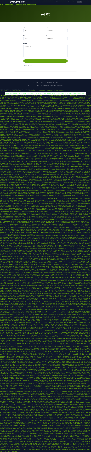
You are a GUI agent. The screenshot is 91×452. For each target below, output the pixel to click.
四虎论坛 (88, 248)
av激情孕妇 (52, 356)
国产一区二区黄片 (76, 163)
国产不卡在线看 (45, 385)
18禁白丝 (27, 308)
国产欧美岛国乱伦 (28, 377)
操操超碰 (4, 346)
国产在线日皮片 (73, 203)
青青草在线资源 (65, 293)
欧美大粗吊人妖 (50, 192)
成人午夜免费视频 (8, 108)
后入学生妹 (23, 238)
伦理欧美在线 (16, 370)
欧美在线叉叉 (48, 295)
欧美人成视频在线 (48, 415)
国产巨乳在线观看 (38, 116)
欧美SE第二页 (46, 177)
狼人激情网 (3, 201)
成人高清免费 (78, 378)
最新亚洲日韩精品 (41, 143)
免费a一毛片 (25, 143)
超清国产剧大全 (25, 126)
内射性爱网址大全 (65, 187)
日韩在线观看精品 (62, 160)
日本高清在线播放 (40, 351)
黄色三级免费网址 (60, 142)
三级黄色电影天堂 (57, 415)
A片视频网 (77, 156)
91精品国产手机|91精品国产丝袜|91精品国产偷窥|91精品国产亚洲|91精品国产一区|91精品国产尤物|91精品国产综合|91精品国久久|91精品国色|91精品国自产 (55, 226)
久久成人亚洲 (5, 177)
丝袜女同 (87, 161)
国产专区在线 (14, 325)
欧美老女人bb (10, 127)
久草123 (59, 188)
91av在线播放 (16, 148)
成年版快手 (26, 195)
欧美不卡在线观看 (61, 259)
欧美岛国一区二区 (58, 164)
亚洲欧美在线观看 (85, 126)
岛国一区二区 (84, 160)
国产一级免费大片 (7, 139)
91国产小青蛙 (77, 131)
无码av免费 (25, 353)
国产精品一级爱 (6, 332)
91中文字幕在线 (32, 126)
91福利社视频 (59, 150)
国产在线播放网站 (24, 139)
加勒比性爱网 (51, 105)
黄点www (15, 295)
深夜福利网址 (50, 139)
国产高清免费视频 (17, 291)
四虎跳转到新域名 (35, 332)
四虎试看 (61, 118)
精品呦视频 (65, 205)
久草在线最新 (84, 172)
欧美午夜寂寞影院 (46, 147)
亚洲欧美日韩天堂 (20, 245)
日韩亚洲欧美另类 (12, 338)
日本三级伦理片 (28, 385)
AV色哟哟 (39, 155)
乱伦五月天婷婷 (51, 182)
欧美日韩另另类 (65, 356)
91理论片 (30, 171)
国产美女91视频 (82, 206)
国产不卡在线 (4, 111)
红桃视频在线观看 (86, 254)
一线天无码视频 (80, 375)
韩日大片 (48, 372)
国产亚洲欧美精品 (72, 351)
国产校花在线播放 (86, 312)
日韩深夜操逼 (30, 324)
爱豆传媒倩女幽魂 (17, 126)
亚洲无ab (31, 353)
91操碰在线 (32, 100)
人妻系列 (11, 126)
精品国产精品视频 (17, 259)
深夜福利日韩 (40, 288)
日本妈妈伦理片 (70, 298)
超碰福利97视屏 (27, 198)
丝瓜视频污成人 (54, 201)
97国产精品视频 (57, 119)
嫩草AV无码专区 (14, 393)
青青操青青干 (27, 211)
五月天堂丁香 (82, 198)
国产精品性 (29, 95)
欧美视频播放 (27, 359)
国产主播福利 (23, 320)
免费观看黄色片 (3, 338)
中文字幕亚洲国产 (66, 335)
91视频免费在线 (18, 205)
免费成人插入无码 (31, 320)
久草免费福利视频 (16, 271)
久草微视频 (14, 361)
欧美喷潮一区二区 (40, 205)
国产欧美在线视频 (48, 100)
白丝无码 (33, 393)
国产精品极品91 (5, 406)
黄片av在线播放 (78, 291)
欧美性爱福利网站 (25, 262)
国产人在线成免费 (42, 106)
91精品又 (55, 200)
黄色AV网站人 (31, 208)
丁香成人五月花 (19, 135)
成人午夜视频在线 (84, 335)
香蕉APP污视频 (81, 150)
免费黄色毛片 (5, 105)
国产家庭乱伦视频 (58, 404)
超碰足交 (18, 398)
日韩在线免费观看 (18, 261)
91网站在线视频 (20, 427)
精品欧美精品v (70, 193)
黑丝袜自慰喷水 (42, 185)
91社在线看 (16, 185)
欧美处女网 (15, 404)
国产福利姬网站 (82, 314)
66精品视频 (29, 163)
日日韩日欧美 (42, 388)
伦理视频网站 (28, 156)
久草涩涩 (26, 147)
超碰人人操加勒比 (84, 422)
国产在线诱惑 (85, 188)
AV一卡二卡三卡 (68, 261)
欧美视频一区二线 (47, 423)
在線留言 (79, 1)
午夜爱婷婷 (59, 288)
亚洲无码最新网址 (19, 240)
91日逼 (19, 203)
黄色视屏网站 (39, 147)
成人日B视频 (69, 259)
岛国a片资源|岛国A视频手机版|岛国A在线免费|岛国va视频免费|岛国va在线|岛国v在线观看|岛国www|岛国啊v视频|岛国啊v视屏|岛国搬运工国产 (48, 221)
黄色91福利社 (38, 208)
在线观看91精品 (79, 211)
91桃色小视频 (13, 211)
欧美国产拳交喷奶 (80, 127)
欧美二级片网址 (81, 193)
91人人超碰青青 (18, 193)
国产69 (8, 430)
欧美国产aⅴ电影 (85, 243)
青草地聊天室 (58, 433)
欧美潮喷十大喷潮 (75, 414)
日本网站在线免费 (51, 124)
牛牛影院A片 (84, 168)
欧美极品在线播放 (67, 439)
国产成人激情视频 (35, 132)
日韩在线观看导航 (31, 328)
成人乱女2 (4, 298)
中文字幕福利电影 (53, 274)
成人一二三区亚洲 (11, 373)
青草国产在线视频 (58, 105)
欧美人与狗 (13, 332)
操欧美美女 (58, 438)
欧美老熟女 (69, 372)
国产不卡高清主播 (39, 415)
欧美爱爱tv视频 (85, 164)
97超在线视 (57, 193)
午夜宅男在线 (16, 150)
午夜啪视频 (24, 203)
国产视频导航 (50, 377)
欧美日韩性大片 (21, 439)
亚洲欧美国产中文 (82, 238)
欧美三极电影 (79, 309)
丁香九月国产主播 (68, 200)
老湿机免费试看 (21, 325)
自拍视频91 (23, 121)
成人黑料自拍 (50, 168)
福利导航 (65, 150)
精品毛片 (51, 171)
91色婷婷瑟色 (82, 135)
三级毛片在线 (60, 325)
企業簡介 (57, 1)
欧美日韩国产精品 (82, 381)
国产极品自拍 (48, 197)
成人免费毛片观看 (24, 433)
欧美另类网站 (48, 346)
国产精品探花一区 (36, 163)
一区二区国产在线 (65, 238)
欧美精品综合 (31, 356)
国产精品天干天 (24, 108)
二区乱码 (59, 238)
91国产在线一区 (78, 298)
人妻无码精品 (53, 103)
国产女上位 (14, 412)
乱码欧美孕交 (41, 142)
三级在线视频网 (73, 373)
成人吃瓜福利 (71, 124)
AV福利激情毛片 (3, 205)
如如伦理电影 (46, 357)
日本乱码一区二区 (63, 312)
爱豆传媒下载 (60, 200)
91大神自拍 (31, 98)
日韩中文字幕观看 (57, 97)
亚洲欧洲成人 (55, 113)
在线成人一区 (50, 335)
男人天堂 (14, 174)
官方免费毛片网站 (20, 357)
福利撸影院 (29, 129)
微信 (24, 35)
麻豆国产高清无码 (30, 333)
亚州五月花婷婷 (25, 373)
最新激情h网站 (28, 179)
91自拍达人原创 (20, 332)
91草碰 (29, 132)
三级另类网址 (29, 251)
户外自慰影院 (27, 102)
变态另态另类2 (30, 185)
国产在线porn (57, 393)
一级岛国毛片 (28, 396)
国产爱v (86, 299)
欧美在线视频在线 (20, 340)
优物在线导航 (65, 449)
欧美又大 (56, 127)
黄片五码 (73, 425)
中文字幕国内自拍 (68, 447)
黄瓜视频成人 (78, 148)
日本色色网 (34, 345)
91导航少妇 (74, 288)
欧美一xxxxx (23, 113)
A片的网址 (72, 243)
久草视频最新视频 (55, 348)
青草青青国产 (15, 304)
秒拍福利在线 (23, 301)
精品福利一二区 (82, 295)
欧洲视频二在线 (80, 428)
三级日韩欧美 (13, 168)
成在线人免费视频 (15, 378)
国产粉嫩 (4, 185)
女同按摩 (17, 272)
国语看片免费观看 (25, 312)
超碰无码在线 (19, 180)
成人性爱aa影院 (12, 115)
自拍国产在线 (34, 399)
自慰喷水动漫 (52, 272)
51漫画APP (71, 164)
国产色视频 (65, 177)
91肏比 (30, 193)
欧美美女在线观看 (57, 293)
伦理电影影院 (67, 279)
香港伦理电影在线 (56, 110)
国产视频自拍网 (40, 304)
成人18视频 (76, 192)
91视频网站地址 (60, 425)
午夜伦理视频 (42, 264)
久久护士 (40, 253)
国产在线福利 (67, 203)
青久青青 (4, 192)
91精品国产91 (35, 137)
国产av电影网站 (17, 306)
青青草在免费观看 (42, 335)
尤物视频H (53, 412)
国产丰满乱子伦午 (81, 288)
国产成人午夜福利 (23, 304)
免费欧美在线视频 (76, 362)
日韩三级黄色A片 (80, 134)
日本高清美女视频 (87, 388)
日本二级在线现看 (78, 409)
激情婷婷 (36, 250)
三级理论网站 (73, 328)
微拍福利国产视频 (58, 106)
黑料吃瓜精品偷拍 (44, 132)
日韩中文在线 (45, 119)
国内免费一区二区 (86, 441)
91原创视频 (22, 197)
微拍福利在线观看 (10, 95)
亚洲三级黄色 (70, 348)
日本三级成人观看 (79, 169)
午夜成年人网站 (35, 201)
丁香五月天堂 (73, 95)
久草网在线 (32, 121)
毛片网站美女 (87, 203)
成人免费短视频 (80, 406)
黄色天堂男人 (32, 119)
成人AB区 (65, 399)
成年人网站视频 (4, 187)
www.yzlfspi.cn (34, 85)
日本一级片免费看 (84, 301)
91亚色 (72, 274)
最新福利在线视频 (24, 372)
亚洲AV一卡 (13, 161)
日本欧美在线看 (16, 188)
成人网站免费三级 (31, 243)
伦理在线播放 (47, 103)
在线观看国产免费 (62, 290)
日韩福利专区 (78, 195)
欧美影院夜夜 (67, 410)
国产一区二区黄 (59, 410)
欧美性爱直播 (44, 391)
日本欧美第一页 (18, 187)
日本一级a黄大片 (82, 269)
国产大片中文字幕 (71, 139)
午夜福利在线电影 (79, 264)
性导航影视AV (10, 134)
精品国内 (74, 370)
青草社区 (10, 259)
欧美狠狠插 (36, 160)
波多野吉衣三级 (6, 161)
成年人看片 (63, 343)
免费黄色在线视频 (15, 197)
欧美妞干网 (60, 242)
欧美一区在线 (68, 129)
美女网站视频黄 (75, 200)
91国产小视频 (62, 190)
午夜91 (12, 415)
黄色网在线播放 (11, 205)
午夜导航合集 (11, 436)
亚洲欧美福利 (8, 312)
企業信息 (73, 1)
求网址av (11, 306)
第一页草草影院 (54, 184)
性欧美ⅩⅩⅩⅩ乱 (26, 105)
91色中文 (15, 354)
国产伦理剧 (44, 176)
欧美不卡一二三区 (80, 277)
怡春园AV (70, 383)
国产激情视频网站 (5, 110)
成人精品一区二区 (52, 121)
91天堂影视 (85, 197)
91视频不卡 (32, 283)
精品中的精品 (51, 119)
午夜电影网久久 (38, 115)
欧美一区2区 (47, 279)
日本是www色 (6, 362)
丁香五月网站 (31, 168)
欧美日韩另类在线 (68, 240)
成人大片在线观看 (66, 361)
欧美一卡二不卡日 (46, 283)
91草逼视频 (79, 208)
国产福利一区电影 (10, 311)
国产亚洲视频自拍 (40, 328)
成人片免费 (85, 166)
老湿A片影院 (70, 168)
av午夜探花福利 (44, 171)
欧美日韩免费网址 (47, 444)
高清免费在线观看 (16, 312)
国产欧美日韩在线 (40, 150)
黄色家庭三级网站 (86, 275)
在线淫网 (88, 282)
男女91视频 (16, 169)
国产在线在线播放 (33, 433)
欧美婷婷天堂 (12, 237)
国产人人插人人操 (78, 336)
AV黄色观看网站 (81, 121)
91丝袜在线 (70, 185)
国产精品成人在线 (36, 134)
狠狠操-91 (74, 158)
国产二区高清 (83, 184)
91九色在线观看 (77, 185)
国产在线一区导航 (52, 390)
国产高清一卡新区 (10, 124)
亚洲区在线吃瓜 (57, 262)
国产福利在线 (63, 115)
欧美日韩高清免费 (26, 180)
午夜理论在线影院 (82, 373)
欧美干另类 (46, 274)
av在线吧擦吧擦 (18, 402)
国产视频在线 (44, 419)
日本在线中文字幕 (51, 396)
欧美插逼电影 (77, 423)
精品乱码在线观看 (78, 443)
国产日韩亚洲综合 (23, 192)
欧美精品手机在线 (4, 262)
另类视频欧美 (23, 174)
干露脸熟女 (60, 206)
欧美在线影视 (79, 420)
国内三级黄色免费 (56, 422)
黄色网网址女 (26, 135)
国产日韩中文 (67, 419)
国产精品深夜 (50, 287)
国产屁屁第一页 (30, 164)
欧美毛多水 (58, 324)
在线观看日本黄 (8, 163)
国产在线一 (86, 116)
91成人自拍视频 (56, 296)
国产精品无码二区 (13, 396)
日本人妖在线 (72, 386)
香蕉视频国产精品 (17, 176)
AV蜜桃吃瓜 (10, 188)
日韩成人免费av (77, 348)
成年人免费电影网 (69, 253)
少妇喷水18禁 (65, 164)
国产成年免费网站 (85, 131)
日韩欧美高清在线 (9, 330)
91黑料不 (43, 197)
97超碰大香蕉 (20, 102)
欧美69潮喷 (73, 113)
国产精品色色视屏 (48, 123)
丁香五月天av (22, 200)
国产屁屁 (19, 108)
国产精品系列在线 (29, 277)
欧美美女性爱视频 (39, 402)
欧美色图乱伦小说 (82, 155)
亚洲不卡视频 (56, 394)
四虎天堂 (69, 287)
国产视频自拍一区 (56, 285)
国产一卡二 (25, 274)
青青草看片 (54, 295)
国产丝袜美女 (46, 115)
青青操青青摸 (13, 279)
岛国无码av (86, 407)
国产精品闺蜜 (61, 357)
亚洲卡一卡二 (35, 174)
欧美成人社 (79, 308)
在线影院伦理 (21, 385)
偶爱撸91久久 (55, 246)
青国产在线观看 (79, 340)
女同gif (80, 435)
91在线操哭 (23, 285)
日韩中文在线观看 (63, 431)
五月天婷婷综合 (61, 253)
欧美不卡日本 (22, 425)
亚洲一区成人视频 (82, 142)
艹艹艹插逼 (87, 150)
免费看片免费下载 (27, 414)
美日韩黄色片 (71, 332)
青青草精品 (10, 256)
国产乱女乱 (76, 182)
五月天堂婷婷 (25, 346)
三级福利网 (32, 261)
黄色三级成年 (20, 155)
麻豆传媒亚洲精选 (53, 290)
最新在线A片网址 (32, 147)
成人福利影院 (51, 443)
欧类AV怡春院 (51, 332)
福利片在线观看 (37, 98)
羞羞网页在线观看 (78, 388)
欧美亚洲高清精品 (5, 248)
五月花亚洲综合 (27, 142)
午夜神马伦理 (81, 203)
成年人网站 (44, 238)
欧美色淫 (73, 105)
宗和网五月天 (10, 145)
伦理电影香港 (61, 156)
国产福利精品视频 (28, 391)
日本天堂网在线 (46, 320)
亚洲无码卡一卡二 (75, 325)
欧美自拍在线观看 (53, 357)
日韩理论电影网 (29, 291)
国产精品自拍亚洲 (42, 436)
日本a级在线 (54, 206)
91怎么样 (43, 404)
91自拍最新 (79, 250)
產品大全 (62, 1)
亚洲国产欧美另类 (36, 449)
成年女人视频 (20, 100)
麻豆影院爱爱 (3, 150)
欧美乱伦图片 (6, 386)
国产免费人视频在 (19, 359)
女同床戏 (85, 420)
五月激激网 (78, 275)
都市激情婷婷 (29, 137)
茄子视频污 (18, 110)
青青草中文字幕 (63, 291)
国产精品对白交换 (13, 277)
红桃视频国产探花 (61, 258)
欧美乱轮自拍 (30, 428)
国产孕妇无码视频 (60, 203)
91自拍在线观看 (60, 103)
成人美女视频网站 (59, 407)
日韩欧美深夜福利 (77, 349)
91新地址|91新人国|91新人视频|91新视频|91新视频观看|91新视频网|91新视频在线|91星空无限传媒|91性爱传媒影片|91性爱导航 (28, 227)
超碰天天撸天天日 (52, 325)
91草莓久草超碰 (4, 115)
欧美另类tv (39, 375)
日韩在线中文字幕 (57, 335)
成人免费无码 (26, 261)
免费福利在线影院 (49, 393)
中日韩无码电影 (29, 242)
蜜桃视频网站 (51, 161)
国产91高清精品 (31, 103)
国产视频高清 (10, 118)
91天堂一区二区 (70, 184)
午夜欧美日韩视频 (86, 246)
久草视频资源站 (43, 118)
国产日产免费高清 (80, 412)
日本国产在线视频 (55, 386)
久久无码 (82, 201)
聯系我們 (68, 1)
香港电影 (70, 391)
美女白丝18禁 (25, 193)
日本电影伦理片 (71, 148)
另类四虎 (85, 110)
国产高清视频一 (52, 258)
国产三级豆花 (56, 304)
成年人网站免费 (59, 176)
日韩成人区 (55, 431)
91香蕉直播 (53, 446)
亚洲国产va (82, 306)
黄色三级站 (62, 336)
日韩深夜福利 (14, 438)
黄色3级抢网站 (80, 97)
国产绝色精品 (18, 152)
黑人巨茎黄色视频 (4, 380)
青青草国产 (18, 164)
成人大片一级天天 (57, 187)
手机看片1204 (19, 129)
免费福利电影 (41, 354)
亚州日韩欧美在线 (29, 357)
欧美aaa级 (12, 238)
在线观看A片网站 (42, 248)
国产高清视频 (27, 349)
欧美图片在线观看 (27, 97)
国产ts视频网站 (84, 158)
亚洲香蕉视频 (25, 420)
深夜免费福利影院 (30, 412)
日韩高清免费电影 (77, 399)
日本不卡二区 (48, 108)
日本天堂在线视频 (25, 419)
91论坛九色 (53, 288)
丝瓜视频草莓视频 (32, 327)
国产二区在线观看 (47, 95)
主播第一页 (62, 143)
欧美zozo (69, 385)
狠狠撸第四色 (40, 213)
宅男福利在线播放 (43, 180)
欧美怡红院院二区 (39, 111)
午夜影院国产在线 (34, 187)
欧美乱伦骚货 (22, 254)
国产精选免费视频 (25, 188)
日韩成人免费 (27, 269)
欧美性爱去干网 (13, 407)
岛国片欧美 (22, 319)
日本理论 (44, 190)
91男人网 (46, 333)
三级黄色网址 (18, 435)
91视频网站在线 (74, 111)
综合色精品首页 (44, 243)
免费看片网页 (37, 277)
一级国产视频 (38, 303)
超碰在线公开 (4, 188)
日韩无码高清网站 (28, 381)
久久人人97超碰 (87, 245)
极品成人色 (44, 168)
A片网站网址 (77, 190)
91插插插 (40, 177)
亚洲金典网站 (72, 309)
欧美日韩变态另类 (14, 367)
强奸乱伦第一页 (7, 446)
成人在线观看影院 (23, 258)
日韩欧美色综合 (79, 177)
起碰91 (6, 447)
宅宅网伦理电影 (36, 407)
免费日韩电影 (75, 115)
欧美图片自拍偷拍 (52, 280)
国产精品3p (66, 182)
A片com (81, 200)
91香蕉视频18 (21, 277)
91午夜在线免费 (76, 153)
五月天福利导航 (53, 414)
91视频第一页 (41, 346)
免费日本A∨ (64, 365)
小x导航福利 (8, 197)
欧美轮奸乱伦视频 (63, 235)
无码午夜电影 (66, 243)
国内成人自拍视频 (19, 381)
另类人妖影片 (84, 362)
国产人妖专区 (34, 427)
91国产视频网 (37, 164)
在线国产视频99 (84, 447)
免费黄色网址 (21, 195)
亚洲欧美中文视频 (6, 214)
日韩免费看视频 (12, 348)
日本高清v (17, 206)
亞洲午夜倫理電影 (21, 322)
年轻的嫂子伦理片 (9, 316)
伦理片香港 (9, 201)
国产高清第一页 (56, 174)
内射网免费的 (80, 271)
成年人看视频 (74, 311)
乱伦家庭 (2, 108)
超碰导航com (65, 388)
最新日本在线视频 (23, 209)
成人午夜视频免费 (59, 208)
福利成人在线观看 (7, 412)
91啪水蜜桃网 (30, 203)
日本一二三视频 (54, 420)
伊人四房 (67, 345)
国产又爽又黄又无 (76, 137)
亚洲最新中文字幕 (14, 287)
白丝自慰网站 (51, 291)
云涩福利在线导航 (43, 137)
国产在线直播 (29, 174)
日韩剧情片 (37, 404)
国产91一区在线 (84, 290)
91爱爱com (60, 145)
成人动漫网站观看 (51, 102)
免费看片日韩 (85, 208)
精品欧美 (42, 206)
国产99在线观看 (41, 417)
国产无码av (64, 168)
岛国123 (10, 404)
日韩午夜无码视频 (48, 312)
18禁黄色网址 (41, 237)
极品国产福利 (37, 428)
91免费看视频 (16, 190)
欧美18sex (49, 394)
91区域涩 (73, 275)
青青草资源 (28, 439)
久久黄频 (10, 299)
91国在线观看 (80, 145)
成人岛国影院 (69, 172)
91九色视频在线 (57, 250)
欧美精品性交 (87, 115)
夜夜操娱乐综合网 (75, 346)
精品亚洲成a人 (30, 190)
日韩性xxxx (8, 243)
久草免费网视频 (6, 438)
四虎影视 (63, 129)
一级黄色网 (17, 137)
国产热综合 (48, 140)
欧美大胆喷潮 (20, 388)
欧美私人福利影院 (43, 380)
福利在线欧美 (44, 409)
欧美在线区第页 (44, 242)
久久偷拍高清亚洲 (68, 153)
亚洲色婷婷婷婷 (50, 383)
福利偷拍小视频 (60, 95)
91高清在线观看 (41, 372)
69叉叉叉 (17, 209)
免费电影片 (9, 140)
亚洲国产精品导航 (66, 105)
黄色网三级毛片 (63, 198)
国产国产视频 (39, 444)
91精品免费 (84, 293)
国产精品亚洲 (14, 155)
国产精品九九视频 (64, 422)
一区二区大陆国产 (83, 316)
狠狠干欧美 (27, 150)
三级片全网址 (44, 325)
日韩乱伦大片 (47, 327)
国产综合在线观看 (87, 95)
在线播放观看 (37, 166)
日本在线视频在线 (43, 332)
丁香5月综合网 (54, 145)
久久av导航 (3, 399)
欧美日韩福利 (21, 394)
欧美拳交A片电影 (70, 264)
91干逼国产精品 (50, 435)
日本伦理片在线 (80, 176)
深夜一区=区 (51, 370)
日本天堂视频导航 (17, 111)
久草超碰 (35, 353)
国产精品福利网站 (60, 248)
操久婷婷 (81, 139)
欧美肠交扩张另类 (33, 143)
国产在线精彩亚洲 (85, 427)
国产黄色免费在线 (6, 324)
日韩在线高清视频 (31, 235)
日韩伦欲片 (47, 306)
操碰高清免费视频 (83, 124)
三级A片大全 (27, 348)
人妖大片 (80, 197)
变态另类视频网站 (61, 341)
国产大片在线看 (37, 280)
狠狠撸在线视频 (65, 364)
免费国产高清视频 (43, 201)
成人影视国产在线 (43, 139)
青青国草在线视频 (75, 335)
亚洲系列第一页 (35, 264)
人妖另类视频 (47, 386)
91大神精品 (32, 111)
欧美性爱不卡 (44, 390)
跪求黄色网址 (46, 433)
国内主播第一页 (38, 153)
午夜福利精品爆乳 (22, 243)
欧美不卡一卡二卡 (27, 390)
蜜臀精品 (71, 409)
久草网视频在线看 (55, 140)
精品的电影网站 (39, 274)
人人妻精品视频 (82, 319)
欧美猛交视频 (66, 116)
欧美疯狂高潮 (6, 336)
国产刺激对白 (73, 211)
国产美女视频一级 (28, 364)
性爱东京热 (73, 143)
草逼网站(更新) (55, 336)
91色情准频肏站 (21, 295)
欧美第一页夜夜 (58, 102)
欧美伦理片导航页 (30, 441)
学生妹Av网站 (17, 98)
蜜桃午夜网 (56, 166)
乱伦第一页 (80, 152)
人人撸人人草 (66, 319)
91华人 (37, 124)
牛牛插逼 (71, 388)
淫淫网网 (37, 139)
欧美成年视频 (86, 211)
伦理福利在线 (39, 320)
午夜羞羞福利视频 (18, 316)
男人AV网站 (50, 391)
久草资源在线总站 (17, 303)
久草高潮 (81, 346)
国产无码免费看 (75, 333)
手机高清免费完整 (9, 261)
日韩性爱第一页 (76, 259)
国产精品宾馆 (55, 354)
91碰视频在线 (83, 237)
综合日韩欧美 (55, 111)
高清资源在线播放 (4, 251)
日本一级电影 (69, 160)
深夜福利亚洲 (57, 192)
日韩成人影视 (81, 115)
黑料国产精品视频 (62, 378)
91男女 (64, 118)
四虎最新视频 (25, 341)
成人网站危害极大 (39, 261)
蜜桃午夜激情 (58, 148)
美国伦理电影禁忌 (79, 251)
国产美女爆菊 (83, 287)
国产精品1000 (66, 176)
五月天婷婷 (39, 209)
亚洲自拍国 (31, 298)
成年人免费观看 (71, 235)
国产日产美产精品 (15, 156)
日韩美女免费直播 (70, 190)
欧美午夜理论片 (4, 443)
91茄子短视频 (26, 336)
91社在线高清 (66, 126)
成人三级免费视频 (27, 246)
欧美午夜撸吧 (43, 254)
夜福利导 (14, 290)
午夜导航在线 (32, 153)
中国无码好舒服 (67, 295)
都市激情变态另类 (9, 169)
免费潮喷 (58, 124)
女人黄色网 (10, 441)
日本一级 (7, 179)
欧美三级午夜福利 (57, 364)
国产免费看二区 (18, 166)
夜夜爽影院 (6, 369)
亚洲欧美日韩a (20, 349)
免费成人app (28, 290)
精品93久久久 (54, 152)
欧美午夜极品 (20, 105)
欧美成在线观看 (45, 356)
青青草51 (66, 185)
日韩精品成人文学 (6, 319)
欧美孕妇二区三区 (33, 372)
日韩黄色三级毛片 (81, 433)
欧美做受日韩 (80, 116)
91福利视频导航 (69, 123)
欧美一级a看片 (15, 258)
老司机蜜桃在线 (44, 121)
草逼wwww (87, 192)
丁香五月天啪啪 (61, 275)
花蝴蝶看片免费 (73, 100)
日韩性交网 (32, 341)
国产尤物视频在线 (19, 198)
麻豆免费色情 (83, 414)
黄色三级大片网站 (22, 386)
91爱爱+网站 (51, 245)
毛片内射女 (51, 177)
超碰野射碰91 (67, 325)
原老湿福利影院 (35, 430)
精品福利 (64, 184)
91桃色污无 (54, 417)
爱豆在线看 (88, 148)
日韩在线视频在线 (75, 367)
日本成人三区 (30, 280)
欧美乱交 (62, 349)
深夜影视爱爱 (18, 436)
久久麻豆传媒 (85, 417)
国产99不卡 (23, 163)
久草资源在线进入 (33, 346)
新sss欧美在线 (18, 343)
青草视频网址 (17, 423)
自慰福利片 (58, 373)
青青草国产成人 (9, 113)
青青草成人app (71, 340)
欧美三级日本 (54, 172)
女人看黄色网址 (29, 362)
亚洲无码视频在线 (42, 156)
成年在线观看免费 (24, 213)
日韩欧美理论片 (12, 242)
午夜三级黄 (62, 402)
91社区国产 (67, 95)
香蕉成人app (10, 433)
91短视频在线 (45, 209)
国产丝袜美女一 (46, 253)
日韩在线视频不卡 (38, 357)
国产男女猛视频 (10, 185)
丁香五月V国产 (74, 171)
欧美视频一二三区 (52, 341)
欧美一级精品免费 (12, 296)
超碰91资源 (32, 148)
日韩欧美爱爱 (16, 140)
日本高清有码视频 (44, 322)
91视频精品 (73, 428)
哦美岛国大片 (66, 377)
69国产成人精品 (12, 447)
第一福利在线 (29, 369)
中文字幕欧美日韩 (66, 324)
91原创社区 (55, 156)
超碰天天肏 (17, 443)
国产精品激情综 (42, 251)
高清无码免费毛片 (39, 293)
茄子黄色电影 (58, 245)
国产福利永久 (50, 97)
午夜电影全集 (34, 439)
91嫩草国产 (29, 201)
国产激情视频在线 (36, 290)
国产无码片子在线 (59, 311)
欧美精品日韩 (60, 414)
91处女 (64, 137)
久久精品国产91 (64, 304)
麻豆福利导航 (70, 291)
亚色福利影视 (16, 235)
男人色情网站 (60, 439)
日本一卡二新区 (31, 367)
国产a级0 (40, 97)
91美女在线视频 (65, 119)
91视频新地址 (15, 203)
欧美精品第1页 (78, 353)
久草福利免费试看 (4, 193)
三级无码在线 (65, 409)
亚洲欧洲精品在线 (34, 443)
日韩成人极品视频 (77, 188)
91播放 (46, 211)
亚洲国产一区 (64, 340)
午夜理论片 (47, 205)
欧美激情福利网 (66, 208)
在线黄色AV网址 (5, 308)
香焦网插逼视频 (73, 262)
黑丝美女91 (6, 385)
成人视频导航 (86, 336)
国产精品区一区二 (35, 349)
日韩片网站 (50, 256)
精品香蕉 (8, 132)
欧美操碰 (76, 193)
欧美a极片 (81, 317)
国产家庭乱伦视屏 (30, 386)
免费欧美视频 (50, 164)
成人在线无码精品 (35, 272)
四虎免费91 (45, 116)
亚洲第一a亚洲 (19, 449)
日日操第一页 (17, 127)
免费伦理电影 (64, 148)
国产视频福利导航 (80, 398)
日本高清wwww (3, 388)
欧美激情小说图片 (18, 246)
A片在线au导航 (43, 361)
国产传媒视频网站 (14, 179)
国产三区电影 (35, 193)
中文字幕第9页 (69, 282)
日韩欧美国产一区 (70, 246)
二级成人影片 (4, 410)
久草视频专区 (41, 285)
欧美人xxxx (77, 330)
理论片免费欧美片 (86, 309)
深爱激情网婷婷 (61, 401)
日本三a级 (80, 245)
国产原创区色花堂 (75, 106)
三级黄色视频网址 (21, 182)
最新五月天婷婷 (25, 435)
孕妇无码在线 (3, 203)
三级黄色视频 (51, 314)
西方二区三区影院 (25, 248)
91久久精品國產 (6, 414)
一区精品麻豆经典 (77, 119)
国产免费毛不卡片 (75, 201)
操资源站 (37, 298)
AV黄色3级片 (67, 425)
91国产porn (22, 378)
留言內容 (25, 43)
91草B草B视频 (23, 116)
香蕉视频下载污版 (13, 182)
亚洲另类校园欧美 (16, 267)
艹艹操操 (75, 121)
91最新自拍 (86, 145)
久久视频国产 (28, 401)
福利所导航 (3, 200)
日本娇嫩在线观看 (85, 240)
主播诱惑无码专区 (34, 211)
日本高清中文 (24, 444)
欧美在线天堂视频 (74, 435)
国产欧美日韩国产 (53, 378)
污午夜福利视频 (28, 279)
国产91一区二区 (36, 391)
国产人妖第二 (71, 135)
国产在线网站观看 (63, 271)
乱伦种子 (34, 95)
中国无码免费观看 (55, 372)
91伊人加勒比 (31, 160)
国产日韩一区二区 (43, 124)
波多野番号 (49, 267)
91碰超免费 (30, 206)
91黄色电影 (74, 142)
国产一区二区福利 (39, 103)
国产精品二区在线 (32, 304)
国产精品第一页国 (66, 155)
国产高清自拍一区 (46, 184)
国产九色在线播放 (55, 402)
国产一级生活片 (45, 324)
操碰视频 (73, 129)
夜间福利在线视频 (53, 385)
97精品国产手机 (20, 348)
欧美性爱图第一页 (47, 336)
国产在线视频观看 (87, 409)
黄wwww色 (49, 110)
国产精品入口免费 (71, 277)
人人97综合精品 (3, 158)
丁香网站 (84, 353)
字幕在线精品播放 (23, 169)
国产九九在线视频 (80, 235)
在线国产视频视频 (51, 436)
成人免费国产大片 (44, 163)
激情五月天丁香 (51, 361)
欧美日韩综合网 (67, 314)
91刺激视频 (85, 205)
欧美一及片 (69, 197)
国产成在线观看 (37, 182)
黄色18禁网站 (35, 156)
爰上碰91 (77, 206)
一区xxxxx (8, 103)
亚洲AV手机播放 (58, 367)
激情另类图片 (78, 126)
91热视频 (29, 285)
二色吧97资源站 (24, 124)
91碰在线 (18, 106)
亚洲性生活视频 (62, 420)
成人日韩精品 (72, 195)
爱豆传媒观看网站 (48, 111)
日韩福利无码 (33, 195)
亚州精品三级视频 (20, 422)
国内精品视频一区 (4, 277)
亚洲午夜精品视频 (71, 169)
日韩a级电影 (77, 184)
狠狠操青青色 (74, 446)
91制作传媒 (21, 148)
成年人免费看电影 (63, 320)
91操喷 (3, 243)
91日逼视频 (31, 182)
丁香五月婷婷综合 (4, 357)
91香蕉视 (86, 102)
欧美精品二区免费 (59, 266)
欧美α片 (24, 291)
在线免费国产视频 (46, 375)
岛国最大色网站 (55, 197)
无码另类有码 (58, 443)
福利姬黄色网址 (5, 135)
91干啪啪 (22, 211)
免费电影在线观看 (58, 131)
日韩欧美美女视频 (11, 172)
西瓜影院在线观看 (73, 116)
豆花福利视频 (87, 171)
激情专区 (20, 393)
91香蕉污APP (39, 184)
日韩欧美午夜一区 (15, 409)
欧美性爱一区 (3, 430)
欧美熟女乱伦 (57, 287)
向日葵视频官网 (18, 345)
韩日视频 (85, 152)
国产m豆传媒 (27, 272)
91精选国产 (7, 155)
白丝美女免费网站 (82, 100)
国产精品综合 (29, 254)
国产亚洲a (70, 320)
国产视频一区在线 (31, 303)
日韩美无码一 (37, 425)
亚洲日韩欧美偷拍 (66, 254)
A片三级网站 (70, 150)
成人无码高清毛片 (17, 153)
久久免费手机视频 (9, 98)
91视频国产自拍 (42, 127)
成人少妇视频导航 (70, 131)
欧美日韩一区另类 (26, 343)
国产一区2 (83, 383)
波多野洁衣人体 (60, 328)
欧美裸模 (22, 106)
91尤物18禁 (65, 251)
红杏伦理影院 (72, 412)
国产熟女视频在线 (73, 152)
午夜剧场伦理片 (51, 338)
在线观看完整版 (6, 398)
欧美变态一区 (79, 95)
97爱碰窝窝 (81, 396)
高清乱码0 (69, 134)
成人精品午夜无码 (59, 447)
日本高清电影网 (41, 131)
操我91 (12, 402)
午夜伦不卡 (44, 105)
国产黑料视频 (76, 391)
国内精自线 (6, 100)
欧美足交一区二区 (73, 110)
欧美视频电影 (42, 211)
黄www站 (20, 253)
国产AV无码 (6, 126)
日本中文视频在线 (13, 177)
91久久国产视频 (65, 443)
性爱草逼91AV (44, 164)
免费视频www (21, 308)
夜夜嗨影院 (46, 378)
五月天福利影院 (8, 425)
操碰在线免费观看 (23, 250)
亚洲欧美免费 (75, 266)
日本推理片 (24, 168)
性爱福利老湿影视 (4, 427)
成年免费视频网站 (16, 139)
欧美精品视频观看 (19, 391)
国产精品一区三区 (25, 259)
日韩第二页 (51, 349)
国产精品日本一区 (60, 301)
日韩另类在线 (69, 401)
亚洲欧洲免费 (56, 264)
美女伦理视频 (54, 95)
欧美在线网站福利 (73, 381)
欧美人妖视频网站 (64, 179)
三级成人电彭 (84, 385)
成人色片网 (62, 354)
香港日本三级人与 (15, 335)
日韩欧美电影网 (71, 431)
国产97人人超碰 (57, 340)
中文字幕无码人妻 (41, 108)
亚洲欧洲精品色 (61, 333)
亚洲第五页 (9, 322)
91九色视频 (10, 111)
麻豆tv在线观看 (19, 132)
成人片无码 (70, 188)
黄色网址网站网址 (51, 193)
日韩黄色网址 (81, 171)
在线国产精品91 (73, 393)
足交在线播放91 (65, 97)
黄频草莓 (32, 446)
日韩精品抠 (80, 407)
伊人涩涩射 (65, 145)
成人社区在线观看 (38, 378)
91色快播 (25, 129)
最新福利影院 (56, 179)
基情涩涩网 (42, 145)
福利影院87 (4, 441)
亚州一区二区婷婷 (22, 407)
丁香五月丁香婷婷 (48, 200)
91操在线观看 (41, 187)
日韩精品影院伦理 (67, 370)
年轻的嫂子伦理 (37, 362)
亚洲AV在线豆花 (44, 195)
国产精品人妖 (34, 383)
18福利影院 (37, 121)
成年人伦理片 (5, 198)
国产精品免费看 (64, 285)
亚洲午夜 (67, 357)
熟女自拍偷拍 (40, 158)
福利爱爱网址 (67, 161)
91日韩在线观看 (43, 203)
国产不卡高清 (9, 148)
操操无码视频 (50, 174)
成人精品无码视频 (13, 105)
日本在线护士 (53, 142)
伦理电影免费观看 (42, 394)
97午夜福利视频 (20, 123)
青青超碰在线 (52, 301)
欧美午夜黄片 (10, 283)
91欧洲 (65, 298)
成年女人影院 (43, 438)
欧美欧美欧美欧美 (52, 380)
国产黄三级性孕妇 (48, 431)
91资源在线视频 (43, 161)
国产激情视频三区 (35, 180)
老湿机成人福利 (31, 444)
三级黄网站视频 (75, 338)
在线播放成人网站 (9, 246)
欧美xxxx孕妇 (49, 250)
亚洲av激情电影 (24, 153)
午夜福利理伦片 (70, 378)
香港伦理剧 (63, 132)
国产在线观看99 (86, 308)
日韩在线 (60, 113)
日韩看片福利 (21, 364)
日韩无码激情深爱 (7, 267)
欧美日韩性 (59, 428)
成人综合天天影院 (85, 372)
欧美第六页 (50, 319)
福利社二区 (3, 341)
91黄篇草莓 (5, 237)
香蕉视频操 (12, 275)
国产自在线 (82, 156)
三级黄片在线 (22, 333)
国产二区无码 (36, 203)
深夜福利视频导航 (78, 274)
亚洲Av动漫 (50, 409)
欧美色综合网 (55, 100)
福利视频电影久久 (35, 172)
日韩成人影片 (5, 143)
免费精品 (61, 261)
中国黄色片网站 (61, 417)
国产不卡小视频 (33, 155)
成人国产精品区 (42, 266)
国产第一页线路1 (37, 311)
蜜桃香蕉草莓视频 (45, 275)
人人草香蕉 (72, 126)
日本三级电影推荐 (32, 288)
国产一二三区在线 (41, 267)
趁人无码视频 (52, 243)
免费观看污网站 (21, 179)
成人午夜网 (25, 119)
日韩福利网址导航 (4, 180)
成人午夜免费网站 (20, 237)
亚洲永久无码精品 (83, 377)
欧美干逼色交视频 (81, 262)
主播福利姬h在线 (29, 145)
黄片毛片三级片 (10, 345)
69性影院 (81, 111)
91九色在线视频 (73, 176)
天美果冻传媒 (39, 152)
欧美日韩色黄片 (26, 115)
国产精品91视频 (32, 188)
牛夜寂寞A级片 (86, 250)
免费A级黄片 (49, 264)
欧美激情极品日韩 (52, 345)
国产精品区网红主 (35, 240)
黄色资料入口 (56, 198)
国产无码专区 (64, 351)
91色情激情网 (33, 113)
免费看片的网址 (53, 275)
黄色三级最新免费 (22, 201)
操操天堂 (72, 345)
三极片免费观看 (12, 349)
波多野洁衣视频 (70, 353)
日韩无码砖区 (59, 298)
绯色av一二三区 (34, 269)
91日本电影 (66, 407)
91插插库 (15, 102)
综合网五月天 (43, 129)
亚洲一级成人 (7, 325)
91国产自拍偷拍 (62, 100)
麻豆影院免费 (75, 198)
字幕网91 (30, 365)
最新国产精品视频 (36, 316)
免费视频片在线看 (52, 428)
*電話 (47, 27)
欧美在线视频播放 (81, 187)
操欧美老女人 (88, 156)
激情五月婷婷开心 (27, 345)
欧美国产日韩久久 (71, 394)
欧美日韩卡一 (27, 399)
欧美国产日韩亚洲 (69, 423)
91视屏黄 (73, 254)
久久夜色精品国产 (77, 304)
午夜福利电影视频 (66, 245)
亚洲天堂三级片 (55, 398)
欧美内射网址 (65, 147)
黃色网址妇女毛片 (24, 317)
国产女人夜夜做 (71, 174)
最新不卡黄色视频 (7, 271)
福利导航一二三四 (85, 261)
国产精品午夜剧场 (57, 391)
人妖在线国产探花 (24, 409)
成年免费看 (45, 370)
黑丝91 (69, 375)
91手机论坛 (9, 203)
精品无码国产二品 (63, 197)
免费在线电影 (80, 393)
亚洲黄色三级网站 (34, 262)
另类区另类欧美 (73, 155)
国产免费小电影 (34, 256)
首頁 (52, 1)
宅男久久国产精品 (43, 179)
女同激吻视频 (66, 127)
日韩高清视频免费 (83, 272)
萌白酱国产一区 (28, 106)
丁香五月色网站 (72, 97)
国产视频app (60, 295)
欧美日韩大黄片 (48, 430)
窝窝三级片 (21, 287)
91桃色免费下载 (74, 245)
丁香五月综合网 (67, 266)
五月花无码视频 (12, 164)
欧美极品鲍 (30, 250)
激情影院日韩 (54, 188)
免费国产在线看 (31, 169)
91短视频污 (7, 333)
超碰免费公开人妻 (64, 306)
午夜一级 (3, 246)
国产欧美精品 (50, 299)
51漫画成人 (48, 145)
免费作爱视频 (54, 359)
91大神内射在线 (38, 446)
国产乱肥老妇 (50, 179)
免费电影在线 (55, 267)
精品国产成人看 (82, 364)
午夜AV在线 (76, 316)
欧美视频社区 (58, 356)
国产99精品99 (35, 377)
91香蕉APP (17, 95)
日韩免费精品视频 (10, 206)
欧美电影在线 (43, 166)
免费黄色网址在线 (56, 143)
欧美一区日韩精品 (69, 280)
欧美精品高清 (83, 449)
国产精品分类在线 (13, 123)
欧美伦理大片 (75, 295)
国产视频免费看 (42, 262)
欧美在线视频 (48, 143)
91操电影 (48, 190)
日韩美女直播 (47, 148)
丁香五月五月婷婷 (27, 449)
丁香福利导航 (36, 254)
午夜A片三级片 (32, 152)
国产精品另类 (25, 208)
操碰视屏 (57, 115)
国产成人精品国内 (34, 388)
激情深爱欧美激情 (60, 158)
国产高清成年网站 (5, 435)
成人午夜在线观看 (19, 97)
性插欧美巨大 (35, 237)
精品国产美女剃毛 (6, 106)
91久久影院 (68, 115)
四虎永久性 (81, 266)
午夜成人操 (12, 248)
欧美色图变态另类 (85, 320)
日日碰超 (38, 259)
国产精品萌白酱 (37, 190)
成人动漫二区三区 (76, 172)
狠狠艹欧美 (32, 402)
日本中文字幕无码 (73, 147)
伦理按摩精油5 (83, 419)
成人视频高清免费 (9, 171)
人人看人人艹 (44, 410)
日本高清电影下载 (79, 345)
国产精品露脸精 (58, 317)
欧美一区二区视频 (40, 306)
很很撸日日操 (52, 311)
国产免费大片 (59, 205)
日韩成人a (30, 209)
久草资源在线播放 (48, 261)
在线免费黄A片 (82, 106)
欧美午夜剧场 (71, 312)
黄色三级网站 (70, 290)
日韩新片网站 (13, 369)
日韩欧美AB (11, 272)
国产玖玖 (69, 201)
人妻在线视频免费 (24, 431)
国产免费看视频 (37, 168)
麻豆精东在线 (28, 314)
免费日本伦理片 (33, 435)
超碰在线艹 (47, 142)
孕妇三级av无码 (72, 177)
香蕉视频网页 (62, 362)
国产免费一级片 (3, 97)
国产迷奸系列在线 (25, 423)
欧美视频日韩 (85, 291)
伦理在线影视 (17, 171)
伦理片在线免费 (4, 404)
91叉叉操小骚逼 (70, 192)
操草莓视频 (26, 266)
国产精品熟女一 (30, 116)
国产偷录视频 (26, 402)
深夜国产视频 (79, 205)
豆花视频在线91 (26, 393)
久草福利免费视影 (36, 214)
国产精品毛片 (33, 375)
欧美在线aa (2, 372)
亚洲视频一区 (10, 420)
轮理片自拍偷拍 (3, 172)
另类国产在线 (34, 158)
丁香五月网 (67, 143)
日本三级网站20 (15, 320)
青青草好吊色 (78, 425)
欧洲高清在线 (33, 336)
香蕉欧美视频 (19, 346)
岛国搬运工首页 (73, 161)
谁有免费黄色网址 (74, 242)
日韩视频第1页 (43, 377)
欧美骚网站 (36, 192)
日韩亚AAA (51, 407)
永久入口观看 (69, 237)
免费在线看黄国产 (76, 430)
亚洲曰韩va (58, 361)
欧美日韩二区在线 (26, 354)
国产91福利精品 (76, 301)
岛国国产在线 (11, 193)
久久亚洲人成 (48, 135)
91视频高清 (84, 304)
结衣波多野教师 (12, 309)
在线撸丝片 (25, 132)
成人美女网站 (9, 303)
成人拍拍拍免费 (57, 132)
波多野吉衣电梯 (73, 404)
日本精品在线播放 (11, 192)
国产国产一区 (48, 113)
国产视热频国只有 (84, 325)
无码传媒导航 (45, 169)
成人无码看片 (50, 156)
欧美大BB (85, 129)
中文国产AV (9, 375)
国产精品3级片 (13, 100)
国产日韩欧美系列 (39, 386)
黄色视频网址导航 (73, 145)
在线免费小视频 (19, 161)
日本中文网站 (72, 449)
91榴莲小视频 (3, 124)
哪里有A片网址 (4, 176)
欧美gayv (28, 113)
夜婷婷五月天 (71, 365)
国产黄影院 (46, 427)
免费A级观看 (49, 381)
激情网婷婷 (75, 197)
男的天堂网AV (12, 143)
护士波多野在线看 (61, 390)
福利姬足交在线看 (73, 322)
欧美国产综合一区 (71, 369)
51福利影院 (16, 200)
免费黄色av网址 (5, 184)
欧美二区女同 (85, 195)
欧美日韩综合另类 (61, 346)
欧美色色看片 (60, 380)
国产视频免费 (44, 319)
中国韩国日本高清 (41, 113)
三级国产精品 (78, 332)
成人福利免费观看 (21, 369)
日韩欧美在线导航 (23, 324)
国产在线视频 (60, 161)
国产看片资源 (18, 124)
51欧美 (70, 119)
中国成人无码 (52, 322)
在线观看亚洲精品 (41, 140)
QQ (47, 35)
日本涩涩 (71, 306)
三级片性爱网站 (44, 258)
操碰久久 (21, 336)
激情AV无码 (79, 369)
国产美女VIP (50, 367)
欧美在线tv (17, 184)
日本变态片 (22, 256)
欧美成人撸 (44, 291)
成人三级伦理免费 (68, 98)
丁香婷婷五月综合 (19, 142)
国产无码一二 (15, 158)
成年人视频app (76, 447)
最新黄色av (69, 198)
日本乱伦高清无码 (72, 205)
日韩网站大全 (68, 301)
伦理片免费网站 (3, 296)
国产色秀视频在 (62, 282)
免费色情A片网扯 (36, 161)
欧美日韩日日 (63, 348)
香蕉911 (68, 100)
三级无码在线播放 (36, 314)
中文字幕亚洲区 (73, 303)
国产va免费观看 (63, 135)
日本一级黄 (25, 309)
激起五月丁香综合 (17, 341)
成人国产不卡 (57, 308)
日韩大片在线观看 (55, 237)
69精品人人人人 (80, 436)
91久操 (30, 134)
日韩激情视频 (41, 353)
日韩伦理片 (86, 182)
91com (84, 174)
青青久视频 (45, 158)
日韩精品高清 (42, 160)
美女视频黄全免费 (58, 155)
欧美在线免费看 (57, 139)
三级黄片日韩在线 (83, 357)
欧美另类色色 (84, 341)
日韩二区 (89, 295)
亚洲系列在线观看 (64, 393)
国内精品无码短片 (52, 116)
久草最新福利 (88, 402)
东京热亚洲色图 (14, 214)
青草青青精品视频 (16, 444)
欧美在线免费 (66, 242)
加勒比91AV (74, 209)
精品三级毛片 (22, 299)
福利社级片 (30, 258)
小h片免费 (42, 123)
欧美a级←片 (85, 369)
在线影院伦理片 (81, 444)
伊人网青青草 (69, 137)
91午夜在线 (25, 205)
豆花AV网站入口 (9, 317)
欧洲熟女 (44, 365)
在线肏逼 (37, 338)
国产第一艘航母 (59, 243)
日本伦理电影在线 (34, 380)
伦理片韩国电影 (63, 369)
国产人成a (33, 348)
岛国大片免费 (13, 362)
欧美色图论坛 (88, 123)
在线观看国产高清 (4, 349)
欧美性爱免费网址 (36, 390)
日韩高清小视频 (33, 312)
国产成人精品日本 (26, 177)
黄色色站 (4, 375)
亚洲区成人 (50, 195)
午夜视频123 (19, 168)
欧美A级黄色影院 (20, 172)
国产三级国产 (33, 150)
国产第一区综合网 (48, 309)
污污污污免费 (42, 172)
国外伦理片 (68, 275)
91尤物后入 (14, 364)
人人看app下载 (30, 301)
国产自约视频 (84, 430)
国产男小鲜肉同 (70, 118)
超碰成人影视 (4, 129)
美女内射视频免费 (81, 370)
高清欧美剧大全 (86, 431)
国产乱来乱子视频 (45, 259)
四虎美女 (14, 245)
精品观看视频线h (50, 404)
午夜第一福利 (28, 319)
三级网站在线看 (73, 407)
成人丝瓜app (40, 431)
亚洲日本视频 (31, 139)
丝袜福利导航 (67, 311)
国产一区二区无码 (38, 422)
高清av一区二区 (13, 439)
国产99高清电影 (35, 401)
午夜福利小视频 (34, 343)
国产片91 (77, 139)
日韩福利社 (48, 237)
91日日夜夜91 (68, 108)
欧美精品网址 (23, 280)
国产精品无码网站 (36, 340)
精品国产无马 (3, 373)
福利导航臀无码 (12, 251)
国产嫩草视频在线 (10, 209)
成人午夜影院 (12, 262)
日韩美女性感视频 (18, 330)
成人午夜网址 (5, 164)
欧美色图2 (48, 369)
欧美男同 (10, 293)
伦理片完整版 (70, 140)
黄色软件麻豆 (8, 304)
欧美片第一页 (52, 373)
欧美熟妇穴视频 (67, 171)
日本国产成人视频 (40, 198)
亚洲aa (39, 419)
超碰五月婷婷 (44, 314)
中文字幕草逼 (74, 324)
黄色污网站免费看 (84, 338)
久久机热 (21, 119)
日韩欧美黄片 (65, 412)
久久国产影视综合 (66, 113)
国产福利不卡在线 (22, 406)
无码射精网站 (28, 131)
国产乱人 (11, 147)
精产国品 (10, 176)
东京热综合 (5, 348)
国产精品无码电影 (8, 102)
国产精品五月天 (3, 152)
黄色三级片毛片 (3, 140)
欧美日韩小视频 (28, 197)
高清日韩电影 (12, 198)
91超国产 (72, 293)
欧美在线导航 (24, 264)
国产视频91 (45, 303)
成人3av (50, 364)
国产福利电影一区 (24, 335)
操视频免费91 (38, 119)
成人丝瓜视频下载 (32, 110)
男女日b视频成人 (22, 412)
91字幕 (29, 264)
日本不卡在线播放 (48, 293)
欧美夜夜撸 (29, 407)
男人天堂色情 (9, 328)
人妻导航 (47, 439)
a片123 (17, 174)
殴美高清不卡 (83, 410)
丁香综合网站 (8, 245)
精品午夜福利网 (23, 190)
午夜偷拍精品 (40, 327)
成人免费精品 (85, 256)
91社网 (51, 155)
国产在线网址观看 (53, 163)
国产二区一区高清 (25, 398)
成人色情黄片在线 (33, 140)
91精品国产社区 (12, 180)
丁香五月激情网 (73, 238)
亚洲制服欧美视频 (82, 303)
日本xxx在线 (55, 430)
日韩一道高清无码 (55, 283)
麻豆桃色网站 (51, 211)
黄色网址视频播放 (6, 156)
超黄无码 (5, 190)
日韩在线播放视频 (48, 187)
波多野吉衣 (43, 340)
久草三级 (86, 390)
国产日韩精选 (19, 380)
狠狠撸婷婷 (48, 417)
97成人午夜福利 (28, 287)
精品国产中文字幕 (51, 248)
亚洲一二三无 (35, 447)
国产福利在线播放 (71, 299)
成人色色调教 (59, 396)
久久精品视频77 (81, 439)
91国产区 (48, 343)
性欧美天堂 (47, 328)
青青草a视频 (49, 365)
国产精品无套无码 (52, 176)
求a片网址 (13, 132)
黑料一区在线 (45, 362)
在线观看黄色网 (66, 206)
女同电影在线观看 (51, 213)
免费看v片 (8, 409)
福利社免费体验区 (57, 254)
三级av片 (40, 433)
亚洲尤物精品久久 (28, 311)
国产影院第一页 (34, 142)
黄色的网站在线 (10, 314)
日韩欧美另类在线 (62, 385)
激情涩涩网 (19, 414)
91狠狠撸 (84, 105)
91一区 (52, 190)
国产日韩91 (54, 108)
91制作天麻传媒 (28, 361)
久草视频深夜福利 (78, 179)
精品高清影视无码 (10, 353)
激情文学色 (82, 190)
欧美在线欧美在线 (82, 327)
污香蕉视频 (68, 398)
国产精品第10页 (52, 425)
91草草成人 (53, 279)
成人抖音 (72, 206)
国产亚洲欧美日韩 (64, 386)
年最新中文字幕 (73, 444)
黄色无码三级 (44, 316)
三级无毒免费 (60, 185)
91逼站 (50, 362)
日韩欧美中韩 (47, 288)
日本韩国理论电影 (69, 417)
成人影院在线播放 (64, 110)
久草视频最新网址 (34, 135)
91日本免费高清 (61, 359)
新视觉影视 (53, 147)
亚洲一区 (16, 441)
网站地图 (65, 90)
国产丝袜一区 (17, 118)
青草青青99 (77, 253)
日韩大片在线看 (41, 135)
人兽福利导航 (63, 192)
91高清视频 (77, 343)
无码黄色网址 (19, 298)
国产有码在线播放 (80, 394)
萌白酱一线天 (45, 182)
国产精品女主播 (38, 370)
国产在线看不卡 (79, 299)
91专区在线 (21, 150)
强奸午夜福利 (47, 412)
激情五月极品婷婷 (54, 98)
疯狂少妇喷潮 (69, 180)
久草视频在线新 (37, 291)
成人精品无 (56, 190)
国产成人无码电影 (57, 409)
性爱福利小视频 (5, 275)
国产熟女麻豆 (32, 317)
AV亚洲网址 (4, 142)
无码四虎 (61, 127)
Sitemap (65, 85)
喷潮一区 (82, 163)
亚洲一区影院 (29, 295)
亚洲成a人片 (25, 288)
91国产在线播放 (64, 174)
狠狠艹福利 (76, 359)
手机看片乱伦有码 (11, 410)
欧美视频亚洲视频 (52, 333)
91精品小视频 (28, 214)
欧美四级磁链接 (65, 415)
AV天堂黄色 (60, 240)
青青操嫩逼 (68, 362)
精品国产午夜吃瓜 (84, 330)
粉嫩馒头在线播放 (43, 447)
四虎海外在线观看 (40, 348)
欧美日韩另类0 (32, 124)
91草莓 (49, 201)
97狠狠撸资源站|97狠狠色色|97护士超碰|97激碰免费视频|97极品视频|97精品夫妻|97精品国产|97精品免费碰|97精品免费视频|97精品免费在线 (40, 230)
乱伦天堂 (35, 200)
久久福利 (73, 166)
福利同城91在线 (70, 341)
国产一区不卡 (68, 430)
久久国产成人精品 (47, 152)
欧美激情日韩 (60, 163)
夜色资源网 (65, 391)
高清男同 (77, 213)
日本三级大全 (68, 166)
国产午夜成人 (56, 123)
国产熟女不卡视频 (14, 383)
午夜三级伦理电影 (44, 272)
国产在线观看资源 (85, 119)
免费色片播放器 (33, 248)
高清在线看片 (70, 330)
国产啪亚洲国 (57, 180)
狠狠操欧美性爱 (10, 152)
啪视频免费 (17, 264)
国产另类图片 (75, 396)
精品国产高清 (63, 264)
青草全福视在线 (3, 134)
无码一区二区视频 (51, 269)
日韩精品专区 (66, 303)
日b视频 (15, 145)
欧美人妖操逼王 (52, 303)
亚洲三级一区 (71, 251)
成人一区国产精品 (36, 325)
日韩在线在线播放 (76, 372)
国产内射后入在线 (42, 193)
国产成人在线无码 (36, 197)
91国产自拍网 (80, 351)
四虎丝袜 (10, 235)
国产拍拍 (38, 243)
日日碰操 (76, 327)
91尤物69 (52, 148)
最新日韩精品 (62, 123)
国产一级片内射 (67, 103)
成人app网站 (17, 283)
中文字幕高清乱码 (33, 394)
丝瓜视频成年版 (20, 410)
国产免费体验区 (41, 295)
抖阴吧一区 (67, 328)
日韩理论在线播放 (37, 385)
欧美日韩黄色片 (23, 185)
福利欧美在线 (65, 188)
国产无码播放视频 (87, 280)
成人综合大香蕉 (43, 298)
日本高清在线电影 (62, 441)
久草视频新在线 (83, 333)
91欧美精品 (64, 287)
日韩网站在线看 (39, 420)
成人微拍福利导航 (7, 213)
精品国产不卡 (6, 279)
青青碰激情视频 (60, 419)
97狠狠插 (6, 182)
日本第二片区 (53, 205)
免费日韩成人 (17, 351)
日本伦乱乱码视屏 (43, 338)
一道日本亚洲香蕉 (24, 103)
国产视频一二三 (31, 404)
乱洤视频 (23, 271)
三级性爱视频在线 (58, 399)
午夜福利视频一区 (19, 399)
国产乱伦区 (7, 301)
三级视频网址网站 (82, 322)
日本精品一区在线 (36, 296)
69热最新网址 (39, 188)
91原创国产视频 (63, 124)
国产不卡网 (9, 444)
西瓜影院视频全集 (51, 203)
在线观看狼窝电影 (37, 364)
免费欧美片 (62, 398)
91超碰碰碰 (6, 393)
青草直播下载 (57, 351)
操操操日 (54, 346)
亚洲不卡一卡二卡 (65, 250)
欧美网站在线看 (13, 385)
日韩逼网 (38, 110)
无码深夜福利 (49, 340)
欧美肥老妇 (12, 184)
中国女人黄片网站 (57, 309)
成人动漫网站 (61, 430)
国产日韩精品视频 (28, 410)
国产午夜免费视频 (29, 422)
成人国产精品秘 (74, 279)
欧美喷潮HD (45, 341)
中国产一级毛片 (7, 451)
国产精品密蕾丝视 (27, 330)
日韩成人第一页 (6, 119)
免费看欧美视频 (22, 328)
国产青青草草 (57, 330)
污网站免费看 (9, 121)
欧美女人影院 (38, 283)
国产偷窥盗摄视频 (42, 102)
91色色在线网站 (20, 279)
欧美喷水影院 (76, 123)
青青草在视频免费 (10, 359)
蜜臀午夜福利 (85, 349)
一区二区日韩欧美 (67, 338)
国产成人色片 (41, 439)
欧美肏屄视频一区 (35, 396)
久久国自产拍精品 (63, 134)
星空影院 (27, 394)
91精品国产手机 (13, 386)
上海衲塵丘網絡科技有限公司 (17, 2)
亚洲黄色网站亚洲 (25, 283)
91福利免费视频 (68, 209)
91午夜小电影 (9, 372)
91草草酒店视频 (81, 108)
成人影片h (76, 135)
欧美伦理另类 (66, 211)
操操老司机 (18, 238)
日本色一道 (55, 423)
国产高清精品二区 (40, 100)
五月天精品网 (77, 341)
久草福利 (88, 106)
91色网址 (52, 433)
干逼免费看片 (68, 427)
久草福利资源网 (84, 137)
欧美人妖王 (64, 438)
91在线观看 (80, 209)
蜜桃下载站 (12, 422)
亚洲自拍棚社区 (86, 435)
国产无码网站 (54, 185)
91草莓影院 (32, 115)
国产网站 (89, 132)
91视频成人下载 (10, 160)
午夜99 (27, 182)
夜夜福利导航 (72, 308)
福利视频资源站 (10, 97)
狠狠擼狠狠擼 (6, 211)
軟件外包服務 (39, 85)
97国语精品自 (78, 312)
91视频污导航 (50, 180)
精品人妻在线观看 (6, 394)
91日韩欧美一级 (6, 335)
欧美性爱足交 (42, 369)
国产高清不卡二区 (50, 208)
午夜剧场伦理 (37, 258)
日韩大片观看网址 (70, 132)
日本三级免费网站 (70, 267)
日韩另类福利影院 (74, 269)
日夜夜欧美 (63, 139)
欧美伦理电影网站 (69, 121)
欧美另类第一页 (84, 343)
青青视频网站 (40, 309)
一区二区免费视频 (73, 296)
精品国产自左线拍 (86, 378)
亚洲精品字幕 (69, 402)
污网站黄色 (63, 237)
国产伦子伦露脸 (78, 441)
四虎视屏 (70, 304)
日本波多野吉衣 (53, 160)
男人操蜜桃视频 (21, 131)
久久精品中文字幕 (15, 301)
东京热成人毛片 (33, 417)
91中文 (55, 161)
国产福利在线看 (50, 251)
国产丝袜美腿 (73, 248)
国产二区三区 (23, 95)
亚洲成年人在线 (75, 287)
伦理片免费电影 (81, 361)
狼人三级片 (72, 213)
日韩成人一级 (30, 238)
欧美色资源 (16, 256)
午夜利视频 (47, 348)
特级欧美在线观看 (17, 121)
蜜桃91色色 (71, 156)
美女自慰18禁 (55, 362)
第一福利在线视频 (19, 275)
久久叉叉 (55, 171)
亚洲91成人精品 (47, 282)
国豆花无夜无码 (60, 345)
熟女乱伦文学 (65, 309)
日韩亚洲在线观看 (11, 282)
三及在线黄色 (27, 388)
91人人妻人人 (54, 282)
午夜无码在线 (62, 267)
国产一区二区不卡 (70, 390)
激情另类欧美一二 (59, 177)
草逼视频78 (78, 143)
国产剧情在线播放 (56, 381)
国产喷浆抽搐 (35, 179)
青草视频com (45, 364)
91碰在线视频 (66, 435)
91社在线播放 (23, 235)
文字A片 (19, 354)
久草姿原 (68, 346)
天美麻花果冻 (45, 311)
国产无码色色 (17, 160)
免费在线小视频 (40, 126)
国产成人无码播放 (39, 412)
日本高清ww (68, 333)
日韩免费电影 (78, 132)
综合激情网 (33, 259)
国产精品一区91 (59, 272)
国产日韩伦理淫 (82, 213)
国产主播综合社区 (46, 441)
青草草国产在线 (46, 420)
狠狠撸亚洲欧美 (26, 100)
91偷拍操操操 (28, 245)
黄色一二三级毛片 (76, 240)
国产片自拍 (83, 140)
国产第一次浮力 (42, 250)
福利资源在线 (86, 111)
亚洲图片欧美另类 (86, 425)
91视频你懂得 (87, 139)
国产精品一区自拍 (7, 174)
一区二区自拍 (23, 293)
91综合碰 (71, 182)
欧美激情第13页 (44, 296)
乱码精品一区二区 (69, 336)
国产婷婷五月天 (38, 169)
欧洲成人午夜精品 (7, 131)
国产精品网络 (87, 201)
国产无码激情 (6, 407)
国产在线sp (49, 254)
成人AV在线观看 (47, 206)
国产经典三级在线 (11, 142)
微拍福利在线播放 (10, 240)
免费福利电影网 (74, 272)
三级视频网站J (10, 200)
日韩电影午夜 (16, 317)
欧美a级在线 (37, 301)
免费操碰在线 (22, 383)
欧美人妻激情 (36, 381)
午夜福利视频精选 (68, 316)
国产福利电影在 (65, 373)
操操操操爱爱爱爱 (76, 261)
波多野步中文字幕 (87, 179)
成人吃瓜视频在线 (42, 256)
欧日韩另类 (35, 279)
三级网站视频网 (65, 195)
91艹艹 (28, 121)
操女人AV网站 (58, 332)
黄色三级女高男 (77, 383)
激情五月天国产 (35, 129)
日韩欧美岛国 (48, 277)
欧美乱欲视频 (16, 147)
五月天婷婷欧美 (79, 129)
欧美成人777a (63, 372)
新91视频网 (5, 123)
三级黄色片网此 (37, 238)
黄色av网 (48, 160)
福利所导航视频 (78, 166)
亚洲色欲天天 (24, 110)
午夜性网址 (13, 414)
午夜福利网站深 (7, 417)
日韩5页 (42, 430)
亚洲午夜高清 (33, 398)
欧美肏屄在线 (54, 353)
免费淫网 (29, 430)
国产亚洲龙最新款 (22, 438)
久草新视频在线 (52, 158)
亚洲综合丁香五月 (21, 447)
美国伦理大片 (39, 95)
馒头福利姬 (9, 291)
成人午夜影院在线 (36, 319)
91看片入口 (33, 198)
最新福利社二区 (85, 258)
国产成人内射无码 (45, 98)
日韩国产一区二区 (21, 338)
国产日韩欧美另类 (46, 446)
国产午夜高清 (58, 169)
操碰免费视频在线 (65, 308)
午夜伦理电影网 (54, 134)
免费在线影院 (12, 187)
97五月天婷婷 (48, 150)
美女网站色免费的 (11, 346)
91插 (82, 185)
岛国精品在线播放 (32, 213)
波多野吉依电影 (35, 123)
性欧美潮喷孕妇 (62, 277)
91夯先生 (6, 306)
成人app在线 (56, 118)
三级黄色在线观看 (10, 399)
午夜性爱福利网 (83, 380)
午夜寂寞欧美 (3, 433)
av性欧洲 (23, 401)
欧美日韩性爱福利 (37, 171)
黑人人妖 (74, 375)
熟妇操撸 (37, 373)
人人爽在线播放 (13, 390)
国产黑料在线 (25, 253)
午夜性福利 (8, 356)
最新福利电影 (30, 406)
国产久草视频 (65, 433)
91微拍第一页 (78, 293)
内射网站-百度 (11, 381)
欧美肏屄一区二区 (77, 180)
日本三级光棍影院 (25, 111)
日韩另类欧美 (50, 262)
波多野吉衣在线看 (78, 283)
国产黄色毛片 (62, 246)
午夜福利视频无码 (19, 311)
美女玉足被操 (39, 423)
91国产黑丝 (17, 314)
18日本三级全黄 (29, 200)
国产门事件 (76, 306)
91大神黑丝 (56, 312)
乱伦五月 (49, 185)
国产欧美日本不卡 (64, 296)
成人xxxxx (81, 182)
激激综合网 (64, 299)
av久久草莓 (11, 266)
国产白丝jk (27, 332)
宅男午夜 (70, 399)
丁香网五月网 (5, 253)
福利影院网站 (77, 118)
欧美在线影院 (29, 325)
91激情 (17, 211)
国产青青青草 (74, 208)
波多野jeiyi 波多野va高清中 (62, 322)
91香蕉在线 (2, 250)
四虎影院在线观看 (68, 380)
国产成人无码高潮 (25, 417)
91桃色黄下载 (9, 341)
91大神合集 (50, 132)
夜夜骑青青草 (74, 103)
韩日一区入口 (11, 264)
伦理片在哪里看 (50, 166)
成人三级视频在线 (24, 171)
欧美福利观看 (37, 356)
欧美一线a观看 (6, 422)
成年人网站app (27, 275)
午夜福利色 (16, 431)
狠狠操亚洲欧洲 (74, 354)
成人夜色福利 (63, 283)
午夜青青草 (15, 425)
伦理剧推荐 (19, 177)
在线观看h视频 (34, 97)
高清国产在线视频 (16, 356)
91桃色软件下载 (66, 428)
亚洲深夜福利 (32, 274)
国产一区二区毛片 (46, 406)
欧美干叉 (22, 272)
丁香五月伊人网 (9, 431)
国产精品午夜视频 (11, 449)
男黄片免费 (25, 298)
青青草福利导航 (30, 370)
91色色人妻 (23, 137)
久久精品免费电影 (44, 401)
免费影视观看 (35, 127)
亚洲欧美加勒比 (51, 410)
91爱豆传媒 (78, 254)
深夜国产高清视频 (40, 393)
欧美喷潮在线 (9, 428)
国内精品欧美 (9, 280)
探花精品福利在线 (14, 336)
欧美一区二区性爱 (49, 351)
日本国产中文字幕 (42, 359)
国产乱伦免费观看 (85, 180)
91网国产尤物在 (59, 213)
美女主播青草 (49, 129)
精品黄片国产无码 (52, 242)
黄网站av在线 (86, 209)
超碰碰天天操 (74, 108)
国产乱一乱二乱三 (40, 148)
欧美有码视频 (58, 449)
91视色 (48, 137)
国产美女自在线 (50, 388)
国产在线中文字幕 (59, 370)
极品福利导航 (15, 201)
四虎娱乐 (52, 317)
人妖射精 (15, 108)
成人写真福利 (59, 147)
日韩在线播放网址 (44, 414)
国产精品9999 (3, 283)
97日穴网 (79, 147)
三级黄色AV (41, 330)
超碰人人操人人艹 (72, 406)
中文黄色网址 (70, 283)
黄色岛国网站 (17, 113)
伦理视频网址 (73, 356)
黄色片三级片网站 (6, 415)
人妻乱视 (29, 118)
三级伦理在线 (44, 425)
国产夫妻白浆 (40, 427)
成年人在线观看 (18, 353)
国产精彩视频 (52, 115)
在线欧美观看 (14, 394)
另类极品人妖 (44, 367)
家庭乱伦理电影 (16, 116)
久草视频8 (75, 150)
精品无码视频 (44, 245)
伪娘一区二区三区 (66, 367)
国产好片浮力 (25, 134)
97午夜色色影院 (71, 256)
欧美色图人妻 (81, 103)
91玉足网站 (3, 282)
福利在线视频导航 (32, 205)
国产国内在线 (66, 269)
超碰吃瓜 (21, 147)
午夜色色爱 (24, 306)
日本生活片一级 (47, 246)
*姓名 (24, 27)
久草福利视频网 (60, 108)
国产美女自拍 (17, 415)
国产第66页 (27, 158)
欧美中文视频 (5, 377)
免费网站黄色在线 (60, 153)
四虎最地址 (41, 279)
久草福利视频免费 (53, 401)
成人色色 (78, 449)
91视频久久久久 (48, 354)
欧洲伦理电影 (44, 428)
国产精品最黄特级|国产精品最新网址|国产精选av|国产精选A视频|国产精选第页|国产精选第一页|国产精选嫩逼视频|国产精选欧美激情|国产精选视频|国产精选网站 (48, 216)
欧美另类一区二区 (82, 324)
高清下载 (82, 402)
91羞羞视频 (83, 132)
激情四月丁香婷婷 (63, 375)
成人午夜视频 (22, 156)
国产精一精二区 (36, 145)
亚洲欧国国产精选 (32, 351)
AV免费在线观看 (87, 298)
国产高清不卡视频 (56, 129)
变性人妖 (45, 97)
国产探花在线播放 (62, 353)
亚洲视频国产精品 (25, 446)
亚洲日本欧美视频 (76, 385)
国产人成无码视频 (66, 106)
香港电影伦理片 (68, 142)
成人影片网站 (27, 240)
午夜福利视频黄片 (18, 420)
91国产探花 (31, 282)
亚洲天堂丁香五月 (46, 155)
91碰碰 (50, 296)
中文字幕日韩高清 (78, 280)
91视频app (57, 349)
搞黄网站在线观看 (28, 161)
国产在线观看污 (68, 349)
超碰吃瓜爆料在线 (42, 399)
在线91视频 (78, 243)
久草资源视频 (54, 253)
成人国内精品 (59, 436)
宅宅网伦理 (28, 383)
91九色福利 (23, 176)
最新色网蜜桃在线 (21, 242)
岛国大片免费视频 (15, 103)
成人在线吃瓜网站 (62, 172)
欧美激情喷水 (11, 443)
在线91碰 (57, 291)
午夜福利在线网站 (55, 137)
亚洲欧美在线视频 (5, 390)
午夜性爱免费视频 (8, 254)
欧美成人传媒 (55, 235)
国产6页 (83, 282)
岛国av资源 (27, 148)
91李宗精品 (36, 185)
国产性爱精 (85, 283)
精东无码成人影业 (74, 357)
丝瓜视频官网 (50, 399)
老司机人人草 (24, 356)
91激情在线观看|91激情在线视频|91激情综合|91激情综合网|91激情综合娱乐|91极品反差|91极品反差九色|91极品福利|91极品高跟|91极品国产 (31, 90)
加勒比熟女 (13, 106)
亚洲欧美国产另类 (59, 211)
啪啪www (8, 402)
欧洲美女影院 (61, 423)
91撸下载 (72, 443)
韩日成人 (60, 184)
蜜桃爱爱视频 (73, 102)
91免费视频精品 (17, 208)
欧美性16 (26, 140)
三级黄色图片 (10, 190)
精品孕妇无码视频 (25, 152)
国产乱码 (24, 303)
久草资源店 (12, 435)
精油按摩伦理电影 (38, 282)
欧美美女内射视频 (81, 248)
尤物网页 (4, 444)
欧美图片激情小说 (18, 274)
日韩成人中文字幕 (83, 354)
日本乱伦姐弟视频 (43, 240)
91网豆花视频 (23, 127)
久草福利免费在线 (44, 373)
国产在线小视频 (79, 174)
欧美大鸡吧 (82, 192)
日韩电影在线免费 (19, 377)
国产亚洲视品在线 (63, 201)
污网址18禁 (43, 208)
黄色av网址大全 (23, 118)
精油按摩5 (60, 274)
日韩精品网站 (60, 279)
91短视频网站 (30, 192)
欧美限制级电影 (55, 369)
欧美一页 (45, 213)
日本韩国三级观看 (15, 319)
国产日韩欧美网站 (57, 168)
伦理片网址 (18, 373)
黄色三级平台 (37, 324)
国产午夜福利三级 (72, 271)
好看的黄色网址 (31, 293)
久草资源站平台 (25, 436)
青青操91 (34, 209)
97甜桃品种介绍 (34, 177)
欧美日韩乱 (23, 164)
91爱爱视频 (82, 123)
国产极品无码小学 (74, 377)
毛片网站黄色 (66, 213)
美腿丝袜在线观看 (59, 182)
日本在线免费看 (16, 375)
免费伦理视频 (20, 361)
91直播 (60, 137)
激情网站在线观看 (9, 288)
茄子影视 (23, 314)
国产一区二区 (87, 97)
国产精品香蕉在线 (40, 235)
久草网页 (74, 160)
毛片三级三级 (51, 447)
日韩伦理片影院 (83, 367)
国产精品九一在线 (79, 390)
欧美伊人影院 (13, 135)
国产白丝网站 (73, 250)
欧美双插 (65, 436)
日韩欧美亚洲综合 (50, 266)
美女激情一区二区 (70, 343)
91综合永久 (19, 309)
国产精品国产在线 (61, 327)
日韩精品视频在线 (27, 316)
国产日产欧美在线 (25, 375)
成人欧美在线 (54, 441)
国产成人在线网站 (36, 118)
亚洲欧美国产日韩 (16, 213)
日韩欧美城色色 (81, 285)
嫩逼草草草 (28, 322)
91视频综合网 (40, 246)
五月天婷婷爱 (27, 155)
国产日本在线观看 (32, 309)
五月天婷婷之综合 (66, 446)
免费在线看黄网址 (58, 377)
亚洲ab (63, 131)
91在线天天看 (53, 439)
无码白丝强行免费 (47, 188)
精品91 (87, 262)
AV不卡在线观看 (85, 386)
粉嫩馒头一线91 (3, 269)
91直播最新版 (40, 312)
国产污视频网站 (24, 415)
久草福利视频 (8, 258)
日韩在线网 (53, 150)
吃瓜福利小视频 (47, 126)
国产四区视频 (78, 256)
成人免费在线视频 (33, 335)
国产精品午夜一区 (33, 108)
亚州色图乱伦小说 (56, 135)
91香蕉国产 (10, 401)
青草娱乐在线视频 (43, 443)
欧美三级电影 (15, 195)
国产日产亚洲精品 (59, 126)
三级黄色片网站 (25, 166)
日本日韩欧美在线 (49, 198)
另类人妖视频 (60, 171)
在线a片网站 (87, 428)
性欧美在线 (72, 422)
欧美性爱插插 (19, 115)
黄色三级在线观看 (4, 242)
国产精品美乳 (15, 131)
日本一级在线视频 (18, 134)
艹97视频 (56, 383)
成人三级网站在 (21, 145)
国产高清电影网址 (46, 153)
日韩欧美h (18, 262)
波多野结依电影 (78, 105)
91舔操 (6, 381)
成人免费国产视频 (16, 417)
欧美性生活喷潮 (75, 317)
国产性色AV (35, 287)
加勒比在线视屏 (23, 184)
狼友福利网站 (9, 419)
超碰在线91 (67, 248)
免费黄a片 (36, 299)
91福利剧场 (29, 127)
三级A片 (17, 192)
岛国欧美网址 (47, 402)
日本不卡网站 (37, 242)
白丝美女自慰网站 (60, 209)
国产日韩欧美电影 (15, 119)
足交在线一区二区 (82, 446)
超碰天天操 (11, 377)
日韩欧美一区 (34, 285)
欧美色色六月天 (34, 105)
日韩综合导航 (12, 357)
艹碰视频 (42, 277)
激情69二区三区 (23, 430)
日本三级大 (86, 351)
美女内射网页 (83, 365)
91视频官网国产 (68, 158)
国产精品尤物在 (18, 143)
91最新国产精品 (11, 137)
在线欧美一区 (75, 314)
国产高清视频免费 (67, 396)
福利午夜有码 (77, 290)
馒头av (86, 277)
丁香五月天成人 (30, 299)
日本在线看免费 (37, 410)
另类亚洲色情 (9, 116)
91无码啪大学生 (54, 375)
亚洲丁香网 (20, 390)
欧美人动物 (58, 412)
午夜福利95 (35, 251)
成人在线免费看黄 (43, 174)
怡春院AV (73, 398)
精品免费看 (43, 134)
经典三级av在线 (38, 406)
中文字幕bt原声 (6, 168)
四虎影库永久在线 (77, 258)
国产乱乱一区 (88, 398)
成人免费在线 (85, 147)
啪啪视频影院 (52, 324)
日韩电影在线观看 (15, 430)
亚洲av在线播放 (58, 435)
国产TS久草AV (42, 343)
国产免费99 (78, 386)
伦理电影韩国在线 (42, 435)
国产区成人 (65, 332)
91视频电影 (79, 110)
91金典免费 (48, 172)
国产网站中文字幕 (47, 422)
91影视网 (40, 105)
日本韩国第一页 (34, 359)
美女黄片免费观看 (57, 195)
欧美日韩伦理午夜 (24, 206)
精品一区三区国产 (81, 328)
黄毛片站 (38, 409)
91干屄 (49, 359)
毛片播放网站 (14, 243)
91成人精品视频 (66, 102)
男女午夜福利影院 (7, 195)
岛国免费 (9, 158)
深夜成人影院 (87, 267)
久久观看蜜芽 (33, 423)
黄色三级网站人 (70, 441)
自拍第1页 (37, 367)
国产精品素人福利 (39, 333)
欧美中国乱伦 (53, 259)
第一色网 (34, 295)
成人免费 (67, 156)
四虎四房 (38, 195)
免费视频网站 (64, 193)
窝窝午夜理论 (71, 179)
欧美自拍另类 (23, 370)
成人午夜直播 (77, 320)
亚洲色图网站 (36, 206)
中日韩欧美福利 (37, 271)
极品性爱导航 (72, 127)
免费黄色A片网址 (50, 106)
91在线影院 (83, 259)
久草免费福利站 (16, 419)
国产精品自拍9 (24, 327)
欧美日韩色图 (5, 272)
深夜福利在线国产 (48, 304)
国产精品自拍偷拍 (77, 168)
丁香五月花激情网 (78, 164)
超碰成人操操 (59, 116)
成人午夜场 (68, 354)
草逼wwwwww (87, 356)
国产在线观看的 (52, 209)
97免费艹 (79, 160)
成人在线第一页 (63, 406)
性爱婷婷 (83, 148)
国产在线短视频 (40, 200)
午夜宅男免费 (3, 116)
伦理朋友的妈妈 (80, 161)
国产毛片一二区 (78, 417)
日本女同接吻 (39, 317)
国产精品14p (16, 299)
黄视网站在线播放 (77, 140)
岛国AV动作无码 (28, 123)
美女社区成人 (86, 177)
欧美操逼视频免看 (34, 436)
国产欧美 (74, 134)
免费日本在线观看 (23, 367)
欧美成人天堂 (66, 404)
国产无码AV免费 (33, 419)
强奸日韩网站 (16, 433)
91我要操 (79, 158)
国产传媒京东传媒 (31, 306)
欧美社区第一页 (73, 187)
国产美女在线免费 (32, 184)
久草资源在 (61, 166)
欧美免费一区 (69, 258)
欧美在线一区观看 (84, 401)
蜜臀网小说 (41, 308)
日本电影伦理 (52, 169)
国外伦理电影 (34, 354)
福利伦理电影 (28, 340)
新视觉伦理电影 (77, 282)
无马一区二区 (16, 365)
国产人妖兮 (61, 427)
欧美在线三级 (8, 327)
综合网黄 (32, 166)
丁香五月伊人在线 (72, 438)
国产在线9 (76, 124)
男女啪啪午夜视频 (50, 131)
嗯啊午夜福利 (9, 295)
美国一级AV (34, 106)
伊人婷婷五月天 (87, 340)
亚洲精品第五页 (83, 153)
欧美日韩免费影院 (84, 253)
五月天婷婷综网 (3, 256)
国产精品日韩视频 (33, 266)
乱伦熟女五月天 (79, 102)
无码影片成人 (59, 303)
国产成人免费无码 (85, 143)
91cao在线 (55, 256)
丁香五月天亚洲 (42, 192)
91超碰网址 (77, 365)
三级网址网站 (46, 317)
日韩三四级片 (38, 341)
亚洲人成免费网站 (24, 98)
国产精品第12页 (87, 169)
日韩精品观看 (4, 137)
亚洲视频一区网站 (36, 245)
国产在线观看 (76, 380)
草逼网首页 (60, 111)
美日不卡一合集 (72, 433)
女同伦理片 (47, 353)
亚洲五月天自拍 (58, 251)
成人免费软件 (82, 242)
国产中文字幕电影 (9, 351)
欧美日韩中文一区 (12, 129)
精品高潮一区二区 (44, 349)
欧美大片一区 (67, 272)
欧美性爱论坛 (6, 367)
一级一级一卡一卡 (55, 306)
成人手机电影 (48, 285)
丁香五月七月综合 (82, 279)
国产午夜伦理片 (21, 441)
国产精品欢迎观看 (66, 317)
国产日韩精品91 (67, 111)
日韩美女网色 (16, 372)
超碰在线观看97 (72, 436)
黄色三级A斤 (48, 398)
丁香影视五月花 (27, 172)
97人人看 (3, 208)
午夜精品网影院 (62, 140)
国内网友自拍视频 (80, 415)
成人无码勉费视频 (19, 266)
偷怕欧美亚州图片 (77, 98)
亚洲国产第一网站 (17, 163)
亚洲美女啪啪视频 (13, 406)
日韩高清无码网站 (57, 365)
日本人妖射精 (61, 152)
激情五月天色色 (83, 118)
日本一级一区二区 (10, 343)
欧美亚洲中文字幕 (11, 340)
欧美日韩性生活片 (38, 176)
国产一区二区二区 (34, 102)
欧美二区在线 (6, 238)
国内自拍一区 (7, 378)
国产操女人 (5, 147)
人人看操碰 (48, 134)
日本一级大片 (3, 95)
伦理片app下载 (79, 113)
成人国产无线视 (30, 176)
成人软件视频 (9, 150)
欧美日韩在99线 (14, 333)
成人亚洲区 (21, 140)
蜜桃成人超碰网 (21, 214)
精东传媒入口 (43, 110)
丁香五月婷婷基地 (37, 365)
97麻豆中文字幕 (58, 388)
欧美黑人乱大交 (80, 438)
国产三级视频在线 (10, 208)
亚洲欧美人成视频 (30, 338)
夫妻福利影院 (32, 409)
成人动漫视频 (48, 235)
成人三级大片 (81, 296)
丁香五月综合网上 (85, 423)
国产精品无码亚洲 (67, 163)
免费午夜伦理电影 (44, 290)
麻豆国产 (88, 370)
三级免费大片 (67, 274)
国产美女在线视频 (50, 127)
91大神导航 (53, 328)
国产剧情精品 (61, 98)
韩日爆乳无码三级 (60, 121)
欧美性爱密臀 (63, 180)
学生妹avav (66, 152)
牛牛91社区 (32, 373)
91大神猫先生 (43, 299)
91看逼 (14, 322)
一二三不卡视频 (9, 285)
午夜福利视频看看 (34, 308)
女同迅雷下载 (8, 364)
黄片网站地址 (16, 254)
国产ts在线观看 (25, 187)
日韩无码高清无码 (49, 308)
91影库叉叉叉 (85, 332)
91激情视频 (8, 250)
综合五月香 (50, 118)
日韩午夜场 (2, 171)
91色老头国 (51, 449)
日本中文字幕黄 (3, 299)
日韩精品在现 (8, 290)
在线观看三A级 (16, 293)
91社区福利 (42, 381)
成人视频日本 (13, 110)
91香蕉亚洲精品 (23, 160)
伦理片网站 (3, 311)
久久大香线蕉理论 (66, 288)
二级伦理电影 (59, 338)
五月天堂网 (42, 214)
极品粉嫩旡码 (5, 396)
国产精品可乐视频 (21, 251)
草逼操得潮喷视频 (36, 322)
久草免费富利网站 (58, 319)
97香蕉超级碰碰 (11, 166)
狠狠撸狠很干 (3, 314)
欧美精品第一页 (19, 282)
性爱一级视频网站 (54, 320)
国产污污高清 (16, 280)
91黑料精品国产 (23, 365)
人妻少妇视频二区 (8, 153)
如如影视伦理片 (17, 288)
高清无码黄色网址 (19, 269)
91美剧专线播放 (14, 324)
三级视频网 (37, 438)
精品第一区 (15, 428)
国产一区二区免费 (51, 438)
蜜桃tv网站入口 (21, 158)
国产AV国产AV (84, 98)
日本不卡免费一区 (30, 425)
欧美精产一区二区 (74, 319)
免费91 (52, 126)
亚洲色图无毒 (44, 280)
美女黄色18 (63, 169)
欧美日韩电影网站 (9, 423)
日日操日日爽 (11, 269)
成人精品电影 (6, 439)
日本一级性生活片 (52, 240)
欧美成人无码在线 (54, 427)
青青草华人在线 (35, 361)
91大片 (46, 345)
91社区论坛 (53, 153)
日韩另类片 (13, 398)
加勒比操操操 (5, 266)
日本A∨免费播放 (20, 290)
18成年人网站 (35, 131)
